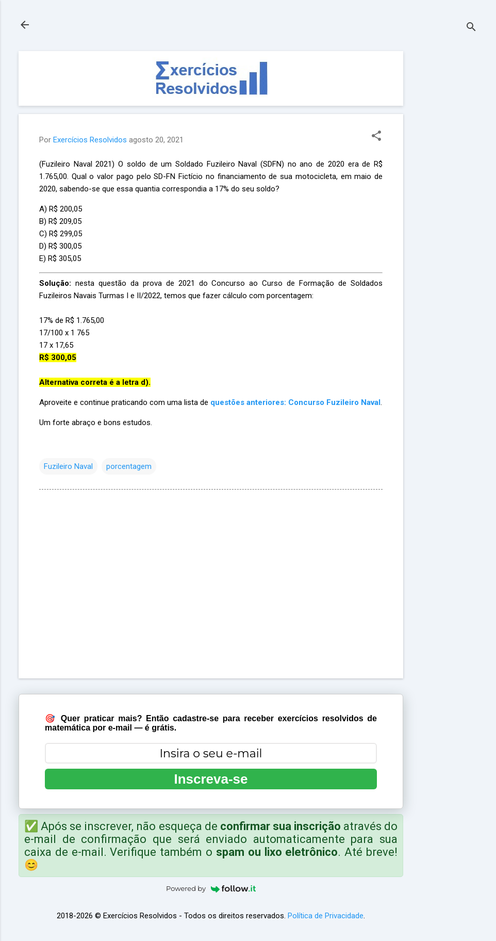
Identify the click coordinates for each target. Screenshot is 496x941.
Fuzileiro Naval (68, 466)
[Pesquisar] (471, 28)
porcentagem (129, 466)
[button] (376, 136)
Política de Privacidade (325, 915)
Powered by (211, 888)
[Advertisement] (444, 206)
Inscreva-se (210, 779)
